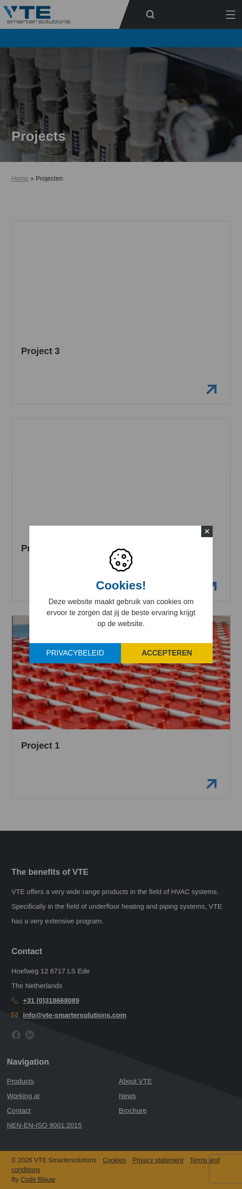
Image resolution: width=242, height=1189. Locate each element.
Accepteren (167, 653)
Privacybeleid (75, 653)
